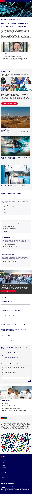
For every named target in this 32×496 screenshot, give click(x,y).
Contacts (4, 467)
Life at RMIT (4, 472)
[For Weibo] (13, 483)
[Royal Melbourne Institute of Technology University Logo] (3, 457)
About (3, 480)
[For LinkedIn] (9, 483)
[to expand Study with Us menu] (29, 470)
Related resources (6, 400)
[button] (28, 1)
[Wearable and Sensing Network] (8, 340)
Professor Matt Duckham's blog (10, 352)
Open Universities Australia (22, 488)
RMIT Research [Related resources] (5, 402)
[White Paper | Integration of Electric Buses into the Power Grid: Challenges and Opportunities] (15, 146)
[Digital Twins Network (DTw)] (7, 315)
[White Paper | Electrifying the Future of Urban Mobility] (15, 174)
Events (4, 460)
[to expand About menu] (29, 480)
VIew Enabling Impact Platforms (8, 291)
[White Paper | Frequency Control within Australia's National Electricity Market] (15, 117)
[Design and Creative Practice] (10, 372)
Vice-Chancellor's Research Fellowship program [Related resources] (11, 408)
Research (4, 475)
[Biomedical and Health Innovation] (11, 370)
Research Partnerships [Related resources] (6, 403)
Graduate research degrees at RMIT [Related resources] (8, 405)
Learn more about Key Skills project (9, 103)
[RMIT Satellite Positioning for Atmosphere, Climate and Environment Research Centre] (15, 330)
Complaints (3, 487)
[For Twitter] (4, 483)
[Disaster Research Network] (7, 320)
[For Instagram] (6, 483)
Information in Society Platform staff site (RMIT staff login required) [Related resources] (14, 410)
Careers (4, 465)
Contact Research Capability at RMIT (11, 357)
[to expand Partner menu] (29, 477)
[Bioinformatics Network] (6, 301)
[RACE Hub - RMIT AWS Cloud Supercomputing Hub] (13, 324)
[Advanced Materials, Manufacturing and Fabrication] (14, 367)
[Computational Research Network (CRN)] (10, 310)
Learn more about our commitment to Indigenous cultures (12, 430)
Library (4, 462)
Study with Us (4, 470)
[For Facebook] (2, 483)
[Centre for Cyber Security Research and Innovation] (12, 306)
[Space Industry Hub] (5, 335)
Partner (3, 477)
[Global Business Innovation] (10, 375)
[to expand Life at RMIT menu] (29, 472)
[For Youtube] (11, 483)
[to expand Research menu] (29, 475)
